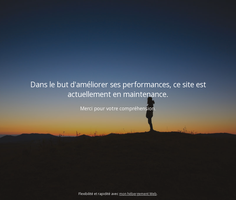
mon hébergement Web (138, 193)
